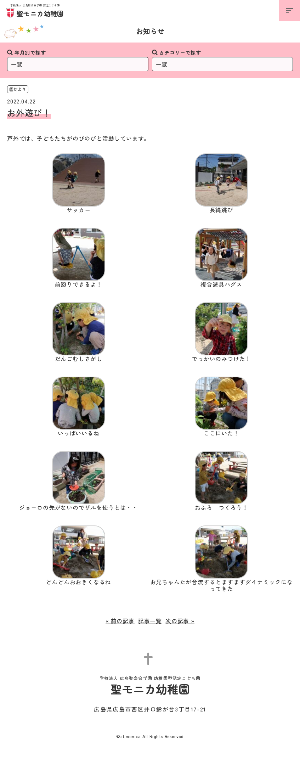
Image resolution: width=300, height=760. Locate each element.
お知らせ (150, 31)
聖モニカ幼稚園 (35, 11)
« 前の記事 (120, 621)
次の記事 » (179, 621)
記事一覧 (150, 621)
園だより (17, 89)
